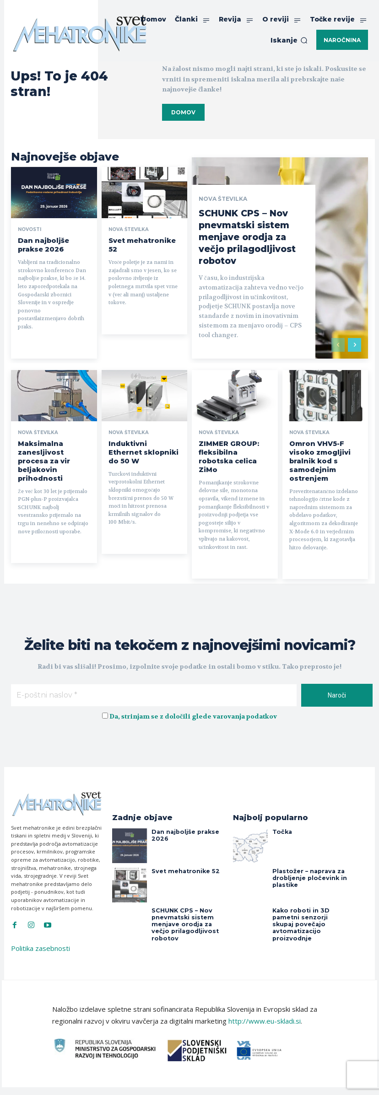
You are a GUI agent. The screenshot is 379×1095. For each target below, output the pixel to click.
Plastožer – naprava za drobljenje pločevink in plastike (305, 860)
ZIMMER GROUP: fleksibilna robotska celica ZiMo (230, 447)
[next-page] (354, 342)
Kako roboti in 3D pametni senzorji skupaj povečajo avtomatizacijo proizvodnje (308, 903)
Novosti (29, 229)
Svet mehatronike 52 (141, 239)
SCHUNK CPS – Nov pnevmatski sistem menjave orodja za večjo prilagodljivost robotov (250, 233)
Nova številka (128, 229)
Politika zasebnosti (40, 931)
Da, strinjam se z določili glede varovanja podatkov (193, 699)
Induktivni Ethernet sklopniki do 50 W (139, 444)
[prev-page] (338, 342)
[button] (289, 40)
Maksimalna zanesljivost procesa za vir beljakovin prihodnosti (51, 451)
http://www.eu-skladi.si (264, 1004)
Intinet (256, 1082)
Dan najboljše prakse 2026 (189, 815)
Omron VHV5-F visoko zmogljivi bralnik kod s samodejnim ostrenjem (324, 451)
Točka (280, 815)
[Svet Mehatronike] (79, 33)
